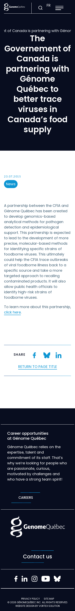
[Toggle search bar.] (40, 8)
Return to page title (37, 366)
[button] (59, 8)
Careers (25, 497)
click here (12, 312)
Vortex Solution (49, 606)
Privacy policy (30, 598)
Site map (49, 598)
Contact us (37, 556)
